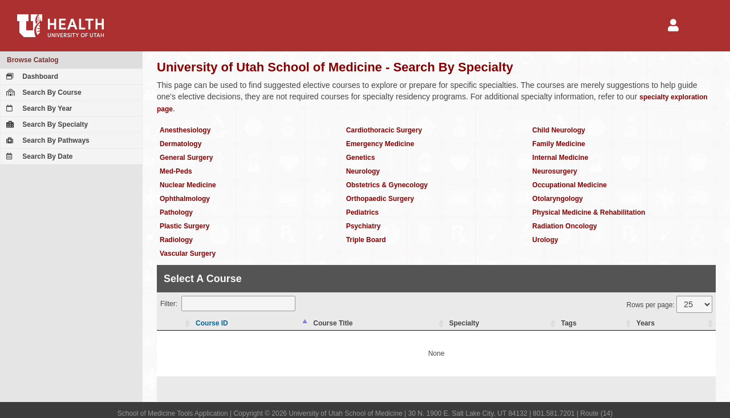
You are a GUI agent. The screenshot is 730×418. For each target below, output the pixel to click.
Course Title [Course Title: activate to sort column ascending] (332, 323)
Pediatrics (362, 212)
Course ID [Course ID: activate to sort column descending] (212, 323)
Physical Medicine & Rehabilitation (588, 212)
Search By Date (37, 156)
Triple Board (366, 240)
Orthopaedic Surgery (380, 199)
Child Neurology (558, 130)
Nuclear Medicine (188, 185)
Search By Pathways (46, 140)
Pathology (176, 212)
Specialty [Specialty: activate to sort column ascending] (464, 323)
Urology (545, 240)
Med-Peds (176, 171)
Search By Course (42, 93)
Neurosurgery (554, 171)
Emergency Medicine (380, 144)
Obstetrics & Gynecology (387, 185)
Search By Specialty (45, 124)
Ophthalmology (185, 199)
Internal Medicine (560, 158)
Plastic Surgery (184, 226)
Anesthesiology (185, 130)
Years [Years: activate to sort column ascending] (645, 323)
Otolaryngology (557, 199)
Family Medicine (558, 144)
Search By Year (37, 108)
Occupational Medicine (569, 185)
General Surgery (186, 158)
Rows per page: (669, 304)
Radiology (176, 240)
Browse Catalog (33, 60)
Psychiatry (363, 226)
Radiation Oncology (564, 226)
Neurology (363, 171)
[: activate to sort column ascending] (175, 323)
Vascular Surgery (188, 254)
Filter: (227, 303)
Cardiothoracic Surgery (384, 130)
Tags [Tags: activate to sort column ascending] (569, 323)
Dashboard (30, 77)
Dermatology (180, 144)
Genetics (360, 158)
